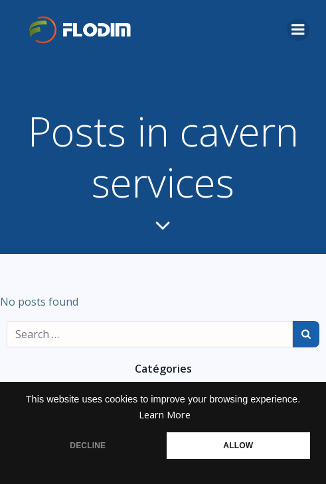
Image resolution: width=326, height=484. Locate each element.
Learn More (165, 414)
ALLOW (238, 445)
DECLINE (88, 445)
